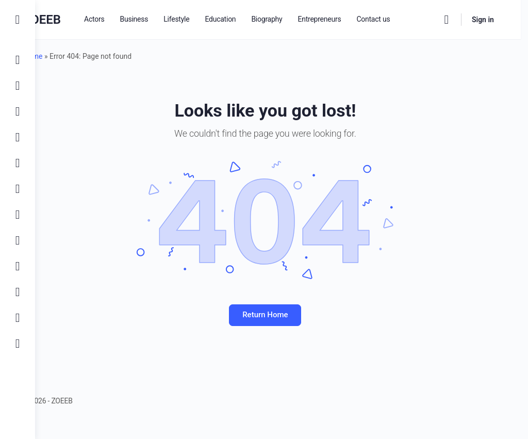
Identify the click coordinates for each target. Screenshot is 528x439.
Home (65, 56)
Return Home (281, 314)
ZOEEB (74, 19)
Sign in (490, 19)
